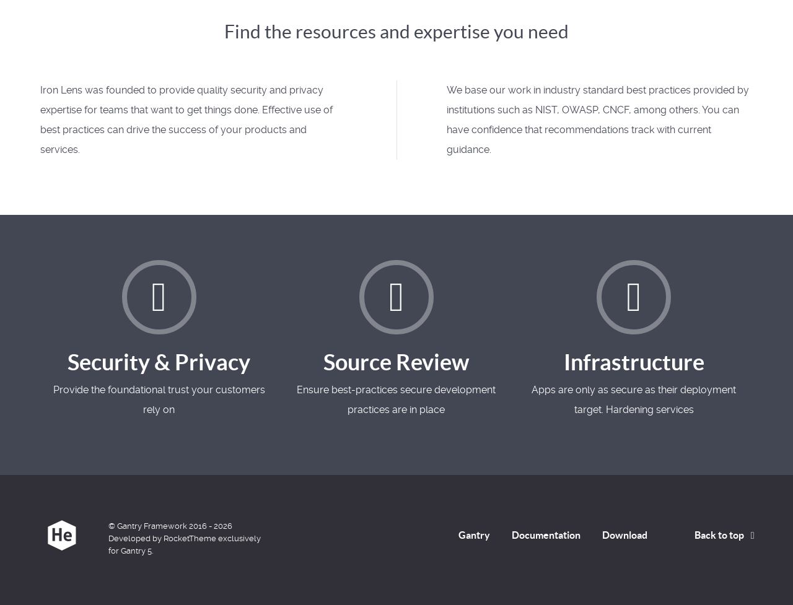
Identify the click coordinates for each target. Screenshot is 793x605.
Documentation (546, 535)
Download (624, 535)
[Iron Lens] (62, 535)
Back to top (726, 535)
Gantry (474, 535)
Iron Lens (75, 29)
